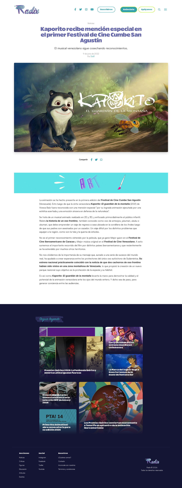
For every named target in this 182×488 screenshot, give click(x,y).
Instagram (42, 457)
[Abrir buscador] (159, 9)
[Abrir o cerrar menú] (165, 9)
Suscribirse (106, 10)
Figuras (22, 465)
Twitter (41, 465)
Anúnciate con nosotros (66, 465)
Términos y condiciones (66, 469)
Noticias (22, 457)
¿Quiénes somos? (64, 457)
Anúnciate (128, 10)
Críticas (22, 461)
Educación (23, 469)
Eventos (22, 477)
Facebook (42, 461)
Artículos (22, 473)
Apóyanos (146, 10)
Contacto (61, 461)
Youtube (41, 469)
